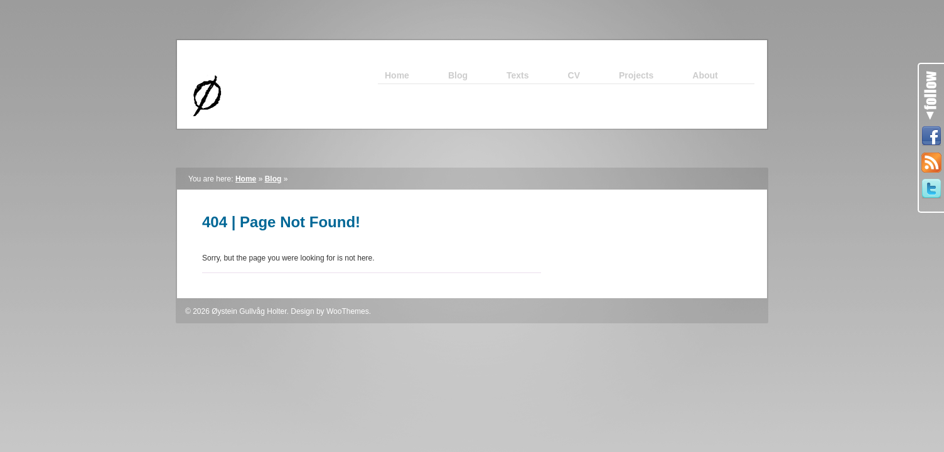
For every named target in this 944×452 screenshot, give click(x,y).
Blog (273, 179)
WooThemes (347, 311)
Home (245, 179)
